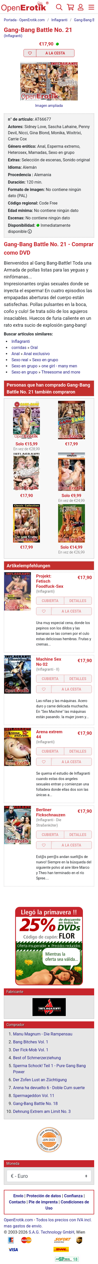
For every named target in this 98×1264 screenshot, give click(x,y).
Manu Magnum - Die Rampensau (42, 1034)
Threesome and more (60, 372)
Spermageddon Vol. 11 (34, 1095)
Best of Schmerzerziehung (37, 1057)
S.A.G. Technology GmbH (51, 1232)
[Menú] (91, 9)
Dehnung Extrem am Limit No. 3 (42, 1111)
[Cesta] (69, 9)
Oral (34, 347)
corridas (19, 347)
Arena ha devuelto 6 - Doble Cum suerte (49, 1087)
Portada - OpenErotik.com (24, 20)
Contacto (17, 1202)
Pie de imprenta (43, 1202)
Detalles (77, 601)
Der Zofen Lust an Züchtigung (40, 1079)
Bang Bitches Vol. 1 (30, 1042)
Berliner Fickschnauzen (50, 812)
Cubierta (50, 601)
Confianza (73, 1195)
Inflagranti (59, 20)
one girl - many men (59, 366)
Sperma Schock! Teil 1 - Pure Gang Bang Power (49, 1068)
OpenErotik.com (18, 1219)
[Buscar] (59, 9)
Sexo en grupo (45, 359)
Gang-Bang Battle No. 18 (35, 1103)
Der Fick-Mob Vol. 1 (30, 1049)
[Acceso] (80, 9)
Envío (18, 1195)
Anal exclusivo (37, 353)
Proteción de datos (43, 1195)
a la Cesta (55, 53)
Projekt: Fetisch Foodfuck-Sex (49, 581)
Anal (16, 353)
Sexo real (20, 359)
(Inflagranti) (13, 36)
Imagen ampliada (49, 106)
